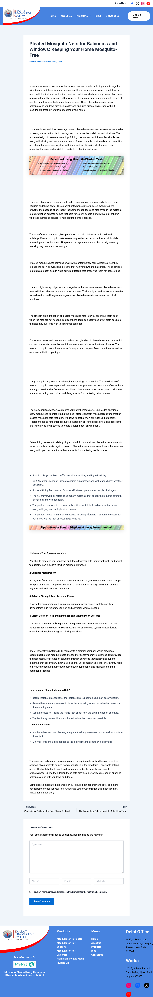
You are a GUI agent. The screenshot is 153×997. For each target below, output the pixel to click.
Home (52, 16)
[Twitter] (137, 3)
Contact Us (113, 16)
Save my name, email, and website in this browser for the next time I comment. (70, 892)
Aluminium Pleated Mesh (70, 958)
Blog (98, 16)
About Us (66, 16)
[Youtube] (148, 3)
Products (83, 16)
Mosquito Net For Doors (69, 939)
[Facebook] (132, 3)
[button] (139, 16)
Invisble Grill (63, 962)
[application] (89, 16)
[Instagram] (143, 3)
